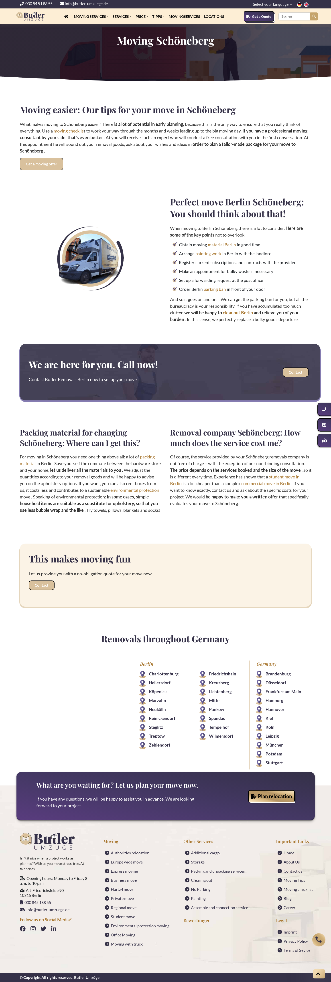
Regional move (123, 907)
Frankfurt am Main (283, 691)
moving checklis (69, 130)
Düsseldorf (276, 682)
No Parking (200, 889)
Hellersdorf (160, 682)
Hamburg (274, 700)
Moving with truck (127, 944)
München (275, 744)
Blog (288, 898)
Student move (123, 916)
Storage (198, 862)
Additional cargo (205, 852)
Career (289, 907)
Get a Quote (258, 16)
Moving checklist (298, 889)
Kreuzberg (219, 682)
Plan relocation (271, 796)
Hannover (275, 709)
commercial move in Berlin (266, 483)
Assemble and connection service (219, 907)
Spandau (217, 718)
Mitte (214, 700)
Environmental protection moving (140, 925)
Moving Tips (294, 880)
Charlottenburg (164, 673)
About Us (292, 862)
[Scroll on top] (319, 973)
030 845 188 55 (35, 902)
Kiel (269, 718)
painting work (208, 253)
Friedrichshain (222, 673)
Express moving (124, 871)
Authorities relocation (130, 852)
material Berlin (222, 244)
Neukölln (157, 709)
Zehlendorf (159, 744)
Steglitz (156, 727)
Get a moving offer (41, 164)
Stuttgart (274, 762)
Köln (270, 727)
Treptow (157, 736)
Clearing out (201, 880)
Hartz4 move (122, 889)
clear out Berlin (238, 312)
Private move (122, 898)
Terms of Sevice (297, 950)
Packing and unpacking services (218, 871)
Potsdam (274, 753)
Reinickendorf (162, 718)
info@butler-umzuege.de (84, 3)
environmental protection (134, 490)
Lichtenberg (220, 691)
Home (289, 852)
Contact (296, 372)
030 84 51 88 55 (36, 3)
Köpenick (158, 691)
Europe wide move (127, 862)
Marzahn (157, 700)
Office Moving (123, 934)
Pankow (216, 709)
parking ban (215, 289)
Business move (124, 880)
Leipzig (272, 736)
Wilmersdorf (221, 736)
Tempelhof (219, 727)
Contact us (293, 871)
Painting (198, 898)
